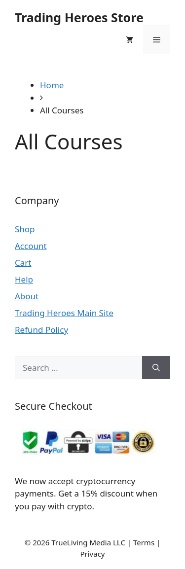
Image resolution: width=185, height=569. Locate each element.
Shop (25, 229)
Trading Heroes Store (79, 17)
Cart (23, 262)
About (26, 296)
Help (24, 279)
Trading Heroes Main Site (64, 313)
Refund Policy (41, 329)
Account (31, 245)
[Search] (156, 368)
